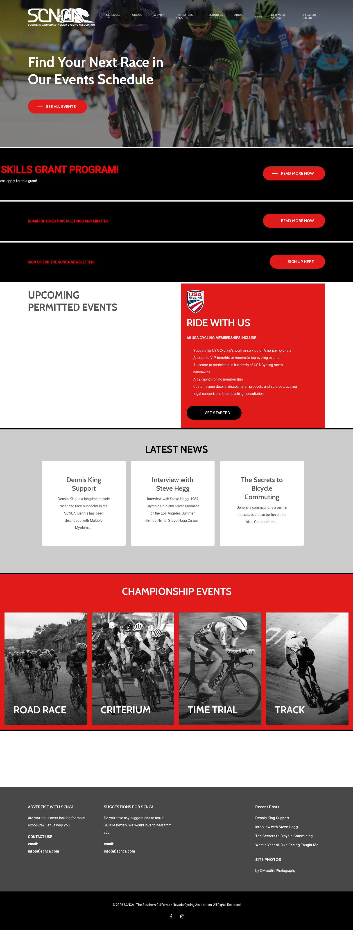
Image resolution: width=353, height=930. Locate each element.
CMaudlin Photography (278, 871)
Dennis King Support (272, 818)
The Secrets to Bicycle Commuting (284, 836)
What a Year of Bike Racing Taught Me (286, 845)
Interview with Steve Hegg (276, 827)
